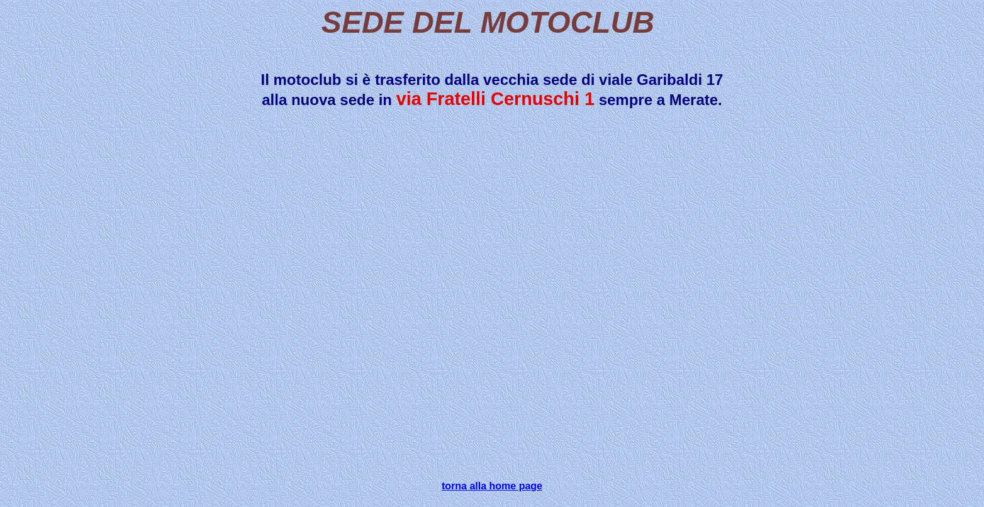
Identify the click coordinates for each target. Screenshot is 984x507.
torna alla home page (492, 486)
